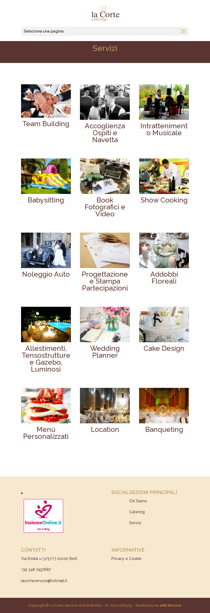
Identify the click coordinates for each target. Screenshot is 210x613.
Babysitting (46, 200)
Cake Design (164, 348)
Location (105, 429)
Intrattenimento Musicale (164, 129)
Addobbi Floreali (164, 277)
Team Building (45, 124)
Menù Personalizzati (45, 432)
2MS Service (170, 605)
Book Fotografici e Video (105, 207)
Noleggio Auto (46, 274)
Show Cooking (164, 200)
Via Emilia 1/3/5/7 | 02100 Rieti (49, 558)
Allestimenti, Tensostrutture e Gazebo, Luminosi (46, 358)
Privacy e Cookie (126, 558)
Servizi (135, 523)
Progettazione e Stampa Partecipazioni (105, 281)
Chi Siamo (138, 501)
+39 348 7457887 (36, 569)
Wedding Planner (105, 351)
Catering (137, 512)
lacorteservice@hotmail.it (44, 581)
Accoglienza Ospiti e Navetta (105, 133)
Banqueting (164, 429)
